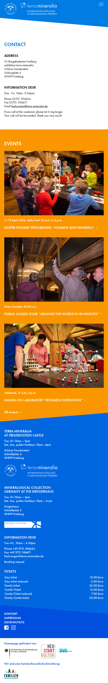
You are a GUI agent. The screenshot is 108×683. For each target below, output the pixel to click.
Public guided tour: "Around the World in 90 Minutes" (51, 314)
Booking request (14, 562)
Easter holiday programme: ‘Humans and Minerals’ (49, 228)
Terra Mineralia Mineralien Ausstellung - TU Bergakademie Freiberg (33, 9)
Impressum (12, 618)
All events (11, 412)
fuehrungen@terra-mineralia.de (29, 106)
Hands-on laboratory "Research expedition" (43, 400)
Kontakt (11, 614)
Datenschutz (14, 622)
